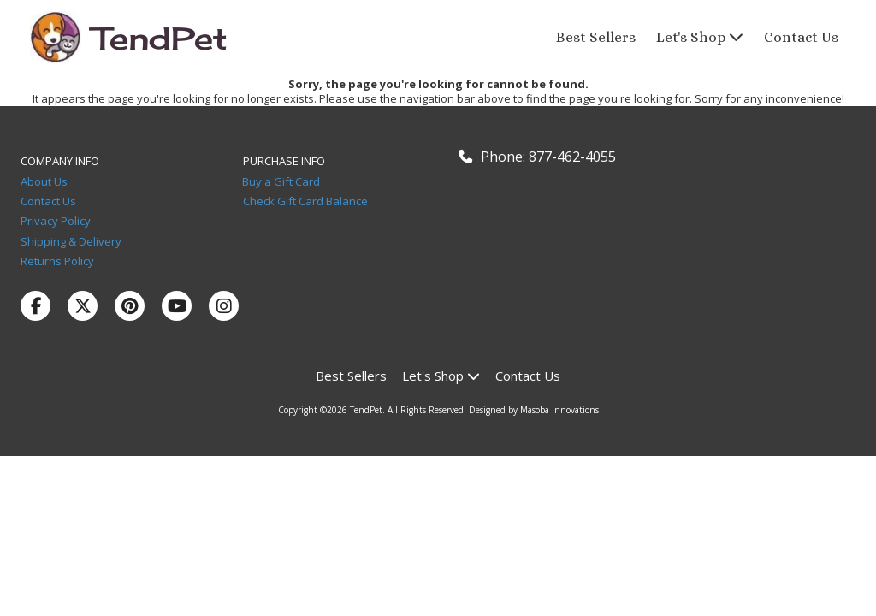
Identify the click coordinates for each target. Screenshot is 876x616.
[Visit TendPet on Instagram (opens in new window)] (224, 306)
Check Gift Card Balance (305, 201)
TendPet (160, 38)
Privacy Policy (58, 220)
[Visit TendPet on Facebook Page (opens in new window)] (35, 306)
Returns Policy (57, 261)
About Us (45, 181)
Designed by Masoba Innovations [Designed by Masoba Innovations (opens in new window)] (534, 410)
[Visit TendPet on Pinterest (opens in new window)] (130, 306)
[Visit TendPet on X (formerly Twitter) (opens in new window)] (83, 306)
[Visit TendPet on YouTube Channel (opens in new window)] (177, 306)
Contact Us (52, 201)
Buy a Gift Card (281, 181)
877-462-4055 (572, 156)
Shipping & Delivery (71, 241)
